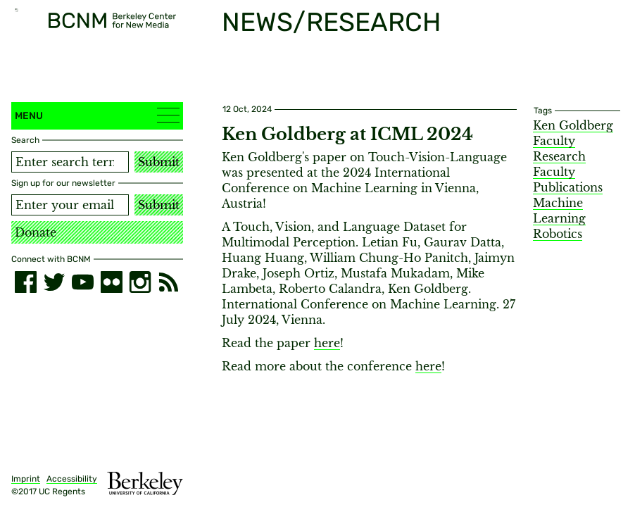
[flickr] (111, 282)
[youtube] (82, 282)
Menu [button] (97, 115)
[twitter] (54, 282)
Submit (159, 162)
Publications (568, 187)
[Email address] (70, 204)
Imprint (25, 479)
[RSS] (168, 282)
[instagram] (140, 282)
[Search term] (70, 162)
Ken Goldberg (573, 125)
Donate (35, 232)
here (327, 343)
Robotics (557, 234)
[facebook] (25, 282)
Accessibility (71, 479)
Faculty (554, 172)
